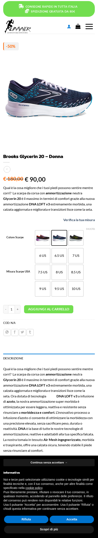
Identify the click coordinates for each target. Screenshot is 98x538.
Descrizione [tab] (13, 358)
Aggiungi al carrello (48, 309)
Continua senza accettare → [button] (48, 462)
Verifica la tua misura (75, 220)
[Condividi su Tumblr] (30, 332)
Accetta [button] (71, 519)
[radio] (42, 237)
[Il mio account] (69, 26)
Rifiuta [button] (26, 519)
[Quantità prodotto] (11, 309)
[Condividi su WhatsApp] (7, 332)
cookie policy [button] (34, 488)
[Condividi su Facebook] (14, 332)
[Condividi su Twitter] (22, 332)
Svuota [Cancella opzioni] (90, 228)
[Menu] (89, 26)
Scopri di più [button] (49, 529)
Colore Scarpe (15, 237)
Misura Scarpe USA (18, 271)
